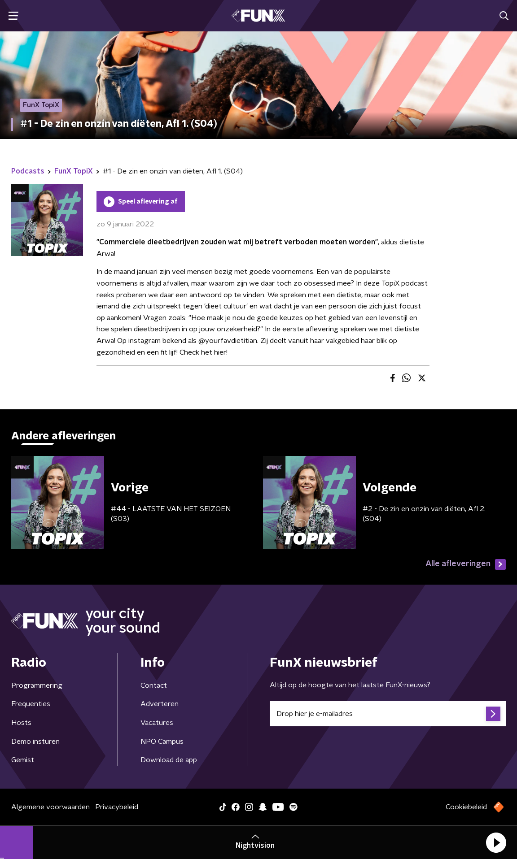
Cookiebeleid (466, 807)
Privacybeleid (116, 807)
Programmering (36, 685)
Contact (153, 685)
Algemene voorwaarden (50, 807)
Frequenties (30, 703)
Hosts (21, 722)
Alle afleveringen (465, 564)
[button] (496, 842)
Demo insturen (35, 741)
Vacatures (156, 722)
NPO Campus (162, 741)
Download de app (168, 760)
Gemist (22, 760)
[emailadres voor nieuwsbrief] (388, 713)
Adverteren (159, 703)
